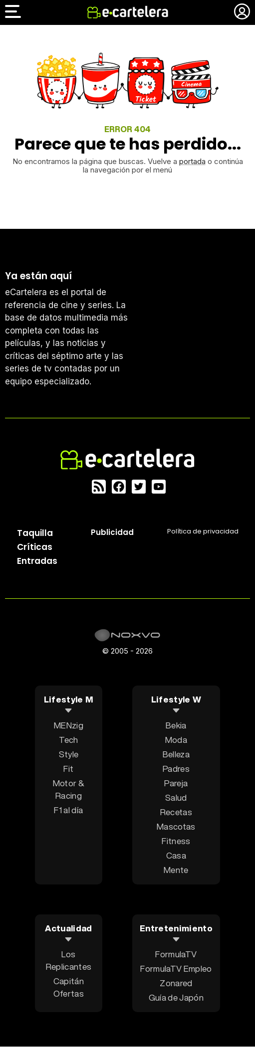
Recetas (176, 812)
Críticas (34, 547)
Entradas (37, 561)
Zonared (176, 983)
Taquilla (35, 533)
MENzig (68, 725)
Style (69, 754)
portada (192, 161)
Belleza (176, 754)
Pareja (176, 783)
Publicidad (112, 532)
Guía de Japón (176, 997)
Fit (68, 768)
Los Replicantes (69, 960)
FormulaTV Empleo (176, 968)
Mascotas (176, 826)
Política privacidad (203, 531)
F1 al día (68, 810)
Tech (68, 739)
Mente (176, 870)
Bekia (176, 725)
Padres (176, 768)
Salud (176, 797)
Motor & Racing (68, 789)
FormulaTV (176, 954)
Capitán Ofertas (68, 987)
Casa (176, 855)
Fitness (176, 841)
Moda (176, 739)
